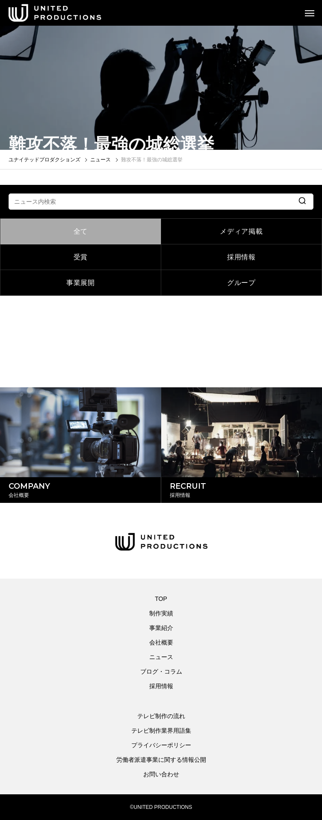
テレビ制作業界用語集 (161, 731)
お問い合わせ (161, 774)
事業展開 (80, 282)
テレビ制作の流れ (161, 716)
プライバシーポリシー (161, 745)
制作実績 (161, 613)
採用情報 (241, 257)
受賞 (81, 257)
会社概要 (161, 642)
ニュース (161, 657)
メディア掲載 (241, 231)
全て (81, 231)
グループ (241, 282)
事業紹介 (161, 628)
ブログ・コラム (161, 671)
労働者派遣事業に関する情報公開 (161, 760)
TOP (161, 599)
